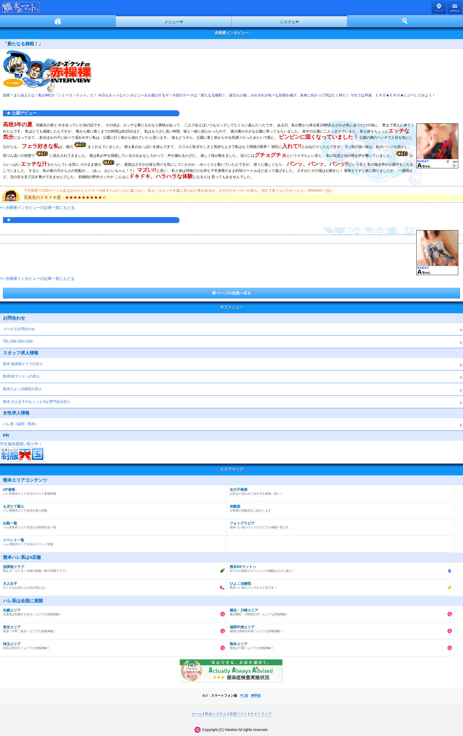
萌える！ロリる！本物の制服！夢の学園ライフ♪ (112, 567)
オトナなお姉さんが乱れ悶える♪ (112, 584)
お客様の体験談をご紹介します (338, 507)
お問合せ (454, 10)
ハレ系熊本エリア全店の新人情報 (112, 507)
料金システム (215, 714)
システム (287, 22)
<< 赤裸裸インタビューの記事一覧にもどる (37, 207)
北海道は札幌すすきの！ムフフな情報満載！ (112, 611)
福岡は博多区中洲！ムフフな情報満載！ (338, 628)
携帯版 (256, 695)
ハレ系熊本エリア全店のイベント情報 (112, 541)
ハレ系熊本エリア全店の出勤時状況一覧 (112, 524)
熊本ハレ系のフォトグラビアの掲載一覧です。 (338, 524)
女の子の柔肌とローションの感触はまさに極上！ (338, 567)
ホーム (58, 21)
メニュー (172, 22)
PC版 (244, 695)
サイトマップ (260, 714)
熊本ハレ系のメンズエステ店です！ (338, 584)
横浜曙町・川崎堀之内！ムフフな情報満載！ (338, 611)
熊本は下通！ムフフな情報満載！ (338, 645)
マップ (439, 10)
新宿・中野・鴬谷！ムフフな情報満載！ (112, 628)
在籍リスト (238, 714)
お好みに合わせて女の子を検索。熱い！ (338, 490)
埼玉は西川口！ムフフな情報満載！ (112, 645)
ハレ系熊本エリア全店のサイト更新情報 (112, 490)
